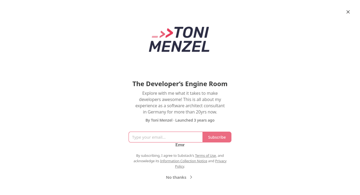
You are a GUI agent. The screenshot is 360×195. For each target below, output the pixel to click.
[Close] (348, 11)
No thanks (180, 177)
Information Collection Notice (183, 160)
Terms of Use (205, 155)
